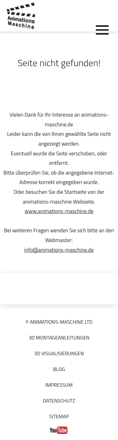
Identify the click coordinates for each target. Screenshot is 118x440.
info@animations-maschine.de (59, 250)
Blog (59, 369)
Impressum (59, 385)
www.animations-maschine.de (59, 211)
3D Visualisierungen (59, 353)
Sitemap (59, 416)
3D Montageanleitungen (59, 337)
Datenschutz (59, 400)
